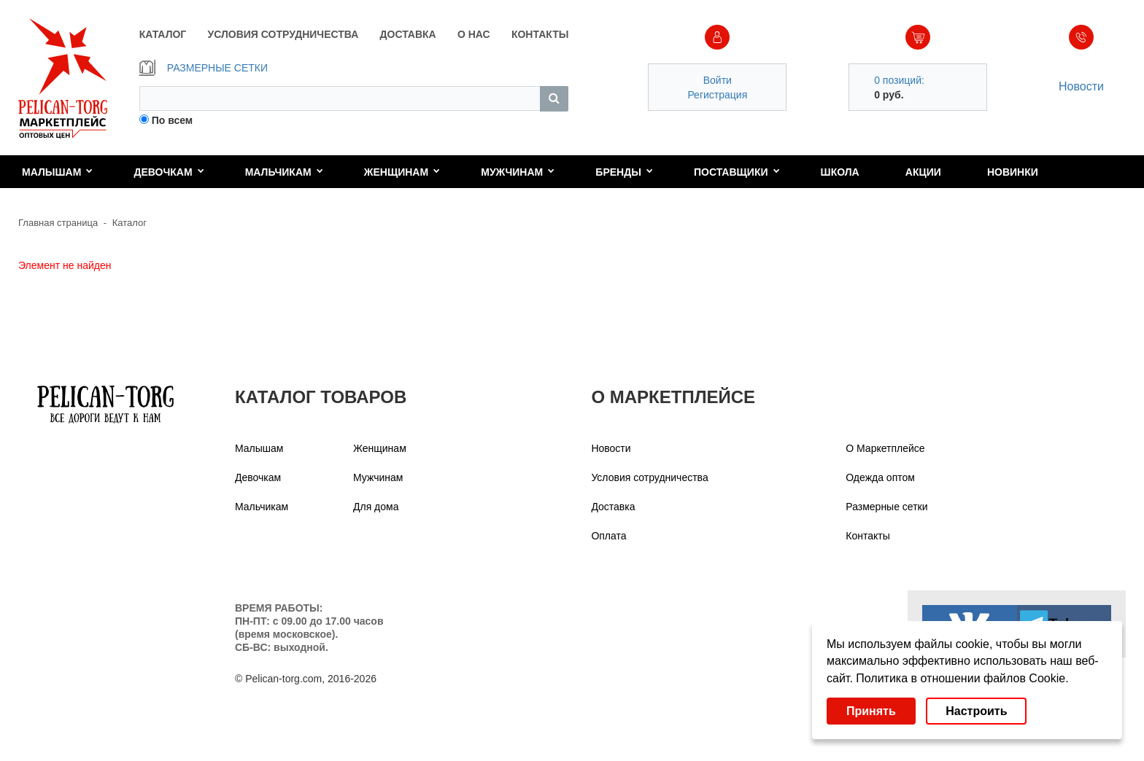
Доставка (613, 506)
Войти (717, 80)
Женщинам (402, 172)
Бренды (624, 172)
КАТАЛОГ (163, 34)
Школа (840, 172)
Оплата (608, 536)
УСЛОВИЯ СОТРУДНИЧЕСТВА (283, 34)
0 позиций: (899, 80)
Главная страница (58, 222)
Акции (923, 172)
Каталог (129, 222)
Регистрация (717, 95)
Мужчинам (517, 172)
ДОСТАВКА (408, 34)
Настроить (976, 711)
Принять (871, 711)
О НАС (473, 34)
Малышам (57, 172)
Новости (1081, 86)
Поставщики (737, 172)
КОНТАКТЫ (539, 34)
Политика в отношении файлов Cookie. (962, 678)
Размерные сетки (886, 506)
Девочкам (169, 172)
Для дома (376, 506)
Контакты (867, 536)
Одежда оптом (880, 477)
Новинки (1012, 172)
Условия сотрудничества (649, 477)
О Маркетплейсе (885, 448)
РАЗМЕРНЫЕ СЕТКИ (203, 68)
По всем (172, 120)
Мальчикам (284, 172)
